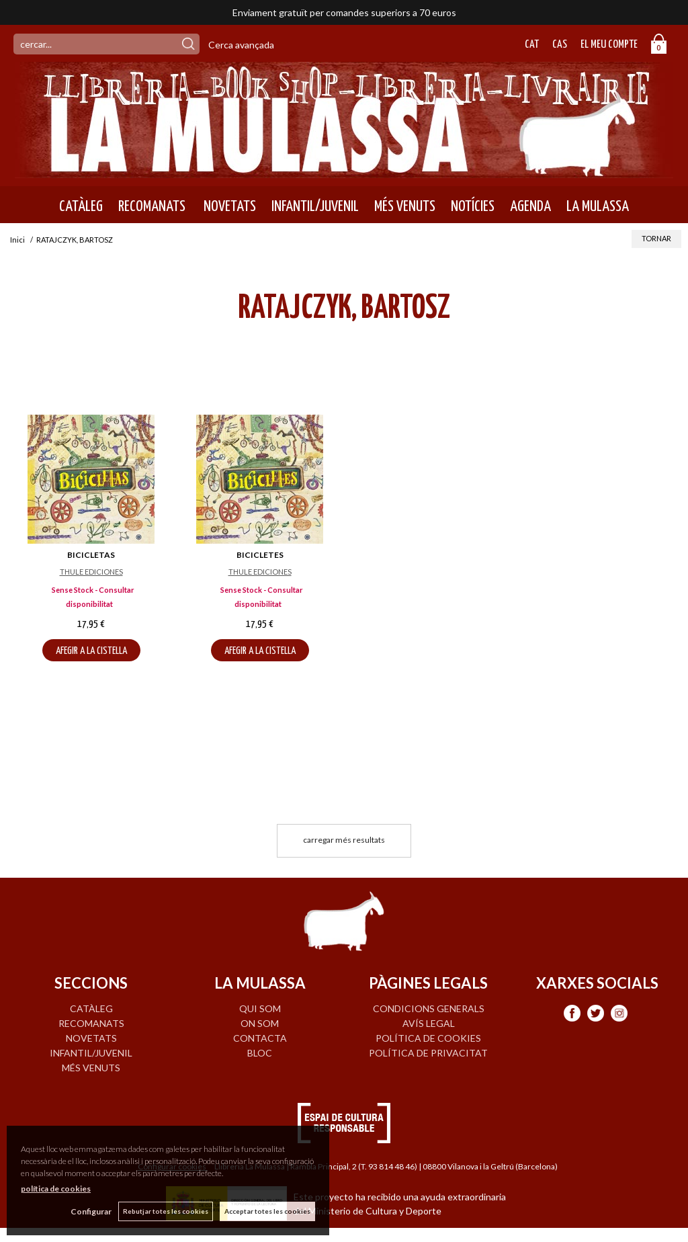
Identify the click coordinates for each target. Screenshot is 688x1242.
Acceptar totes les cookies (267, 1211)
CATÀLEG (81, 206)
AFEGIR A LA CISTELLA (91, 651)
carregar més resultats (344, 840)
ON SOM (260, 1023)
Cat (532, 44)
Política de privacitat (428, 1053)
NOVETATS (228, 206)
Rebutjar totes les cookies (165, 1211)
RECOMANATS (151, 206)
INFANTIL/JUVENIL (315, 206)
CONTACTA (260, 1038)
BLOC (259, 1053)
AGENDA (530, 206)
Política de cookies (428, 1038)
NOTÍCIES (472, 206)
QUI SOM (260, 1008)
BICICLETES (260, 555)
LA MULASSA (597, 206)
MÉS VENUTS (404, 206)
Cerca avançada (241, 44)
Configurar (91, 1211)
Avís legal (428, 1023)
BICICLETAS (91, 555)
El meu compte (609, 44)
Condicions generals (428, 1008)
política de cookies (56, 1189)
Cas (559, 44)
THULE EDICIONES (91, 571)
